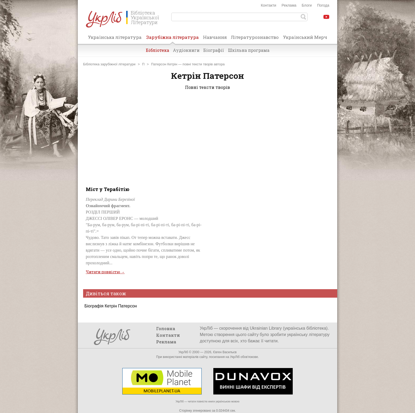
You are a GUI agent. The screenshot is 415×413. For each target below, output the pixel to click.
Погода (323, 5)
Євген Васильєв (225, 352)
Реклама (289, 5)
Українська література (115, 37)
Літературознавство (255, 37)
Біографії (213, 50)
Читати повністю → (105, 271)
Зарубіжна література (172, 39)
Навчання (215, 37)
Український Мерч (305, 37)
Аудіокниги (186, 50)
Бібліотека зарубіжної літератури (109, 64)
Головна (165, 328)
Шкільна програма (248, 50)
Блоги (307, 5)
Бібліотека (157, 50)
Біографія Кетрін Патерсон (110, 306)
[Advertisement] (207, 137)
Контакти (268, 5)
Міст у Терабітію (107, 189)
